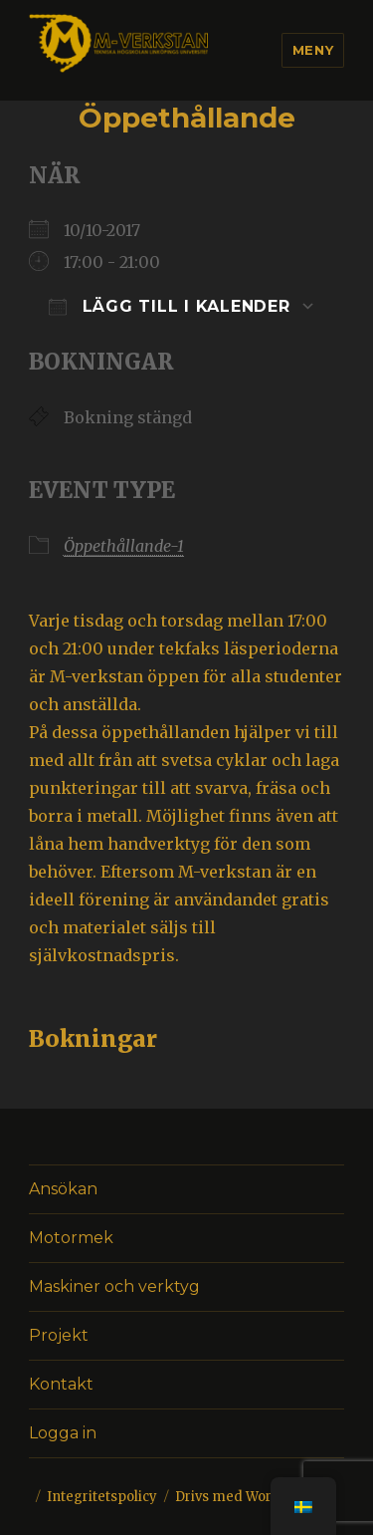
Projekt (59, 1335)
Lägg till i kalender (169, 306)
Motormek (71, 1237)
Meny (312, 50)
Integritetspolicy (102, 1496)
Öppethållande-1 (124, 546)
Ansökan (63, 1188)
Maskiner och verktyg (114, 1286)
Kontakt (61, 1384)
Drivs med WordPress (246, 1496)
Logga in (62, 1432)
